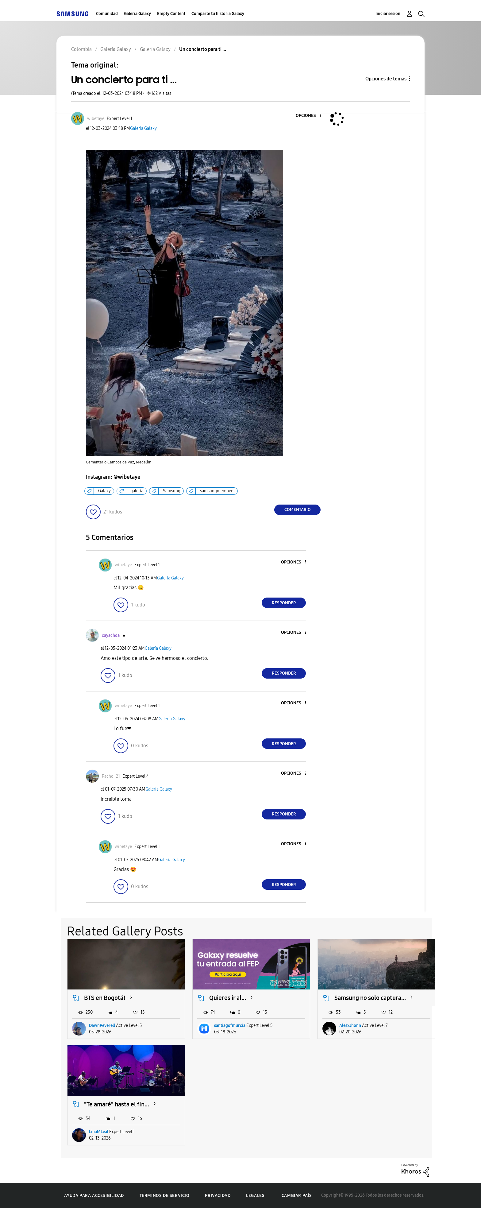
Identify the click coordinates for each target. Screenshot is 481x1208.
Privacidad (217, 1195)
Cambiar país (297, 1195)
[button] (310, 116)
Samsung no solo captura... (370, 997)
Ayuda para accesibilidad (94, 1195)
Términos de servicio (165, 1195)
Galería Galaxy (137, 13)
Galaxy (104, 491)
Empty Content (171, 13)
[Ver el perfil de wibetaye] (95, 118)
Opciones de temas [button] (385, 79)
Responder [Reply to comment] (284, 603)
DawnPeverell (102, 1025)
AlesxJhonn (350, 1025)
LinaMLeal (98, 1131)
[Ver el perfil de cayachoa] (111, 635)
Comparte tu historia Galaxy (217, 13)
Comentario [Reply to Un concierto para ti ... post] (297, 509)
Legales (255, 1195)
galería (136, 491)
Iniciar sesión (387, 13)
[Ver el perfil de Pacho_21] (111, 776)
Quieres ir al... (227, 997)
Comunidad (107, 13)
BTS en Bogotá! (104, 997)
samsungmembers (217, 491)
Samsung (171, 491)
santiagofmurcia (229, 1025)
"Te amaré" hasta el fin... (116, 1104)
